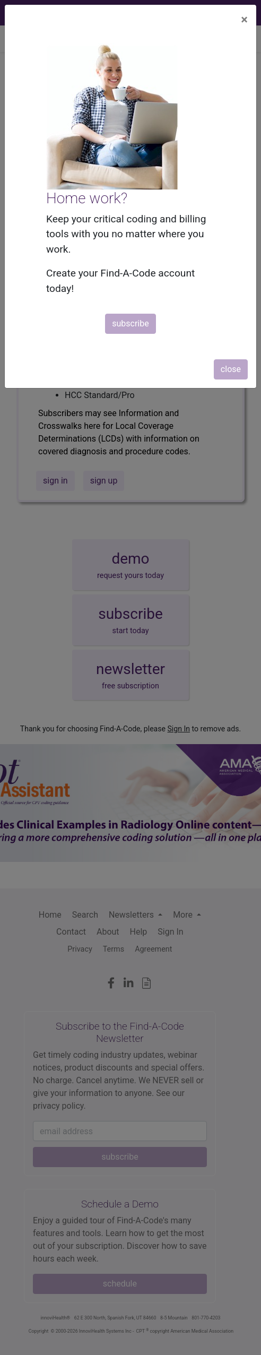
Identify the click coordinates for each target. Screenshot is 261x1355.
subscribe (130, 323)
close (231, 369)
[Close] (244, 19)
